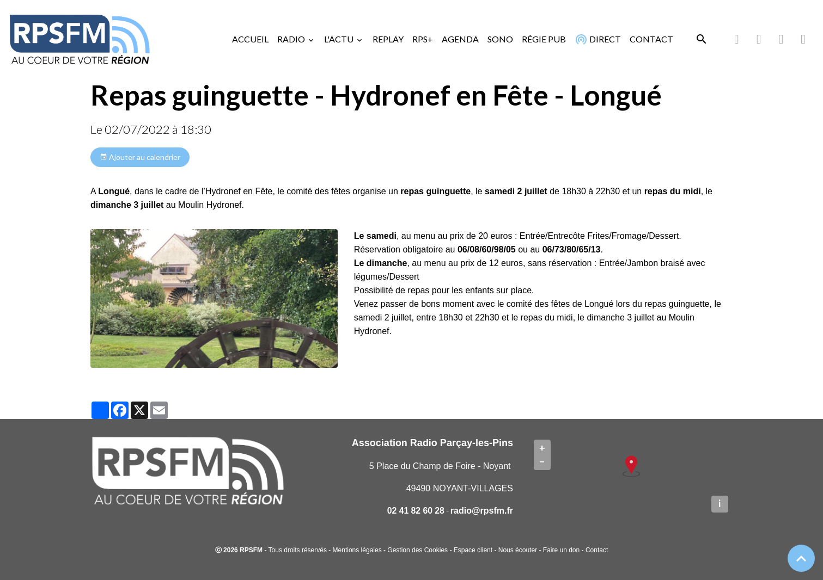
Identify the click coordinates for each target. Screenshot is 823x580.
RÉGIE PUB (544, 39)
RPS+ (422, 39)
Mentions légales (357, 550)
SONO (500, 39)
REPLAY (388, 39)
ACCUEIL (250, 39)
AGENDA (460, 39)
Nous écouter (517, 550)
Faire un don (561, 550)
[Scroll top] (801, 558)
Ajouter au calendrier (140, 157)
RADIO (292, 39)
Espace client (473, 550)
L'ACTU (339, 39)
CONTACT (651, 39)
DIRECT (596, 39)
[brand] (82, 39)
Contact (597, 550)
